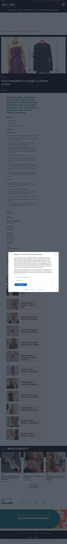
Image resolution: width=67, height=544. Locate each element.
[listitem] (33, 277)
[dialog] (33, 272)
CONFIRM (20, 284)
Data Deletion (26, 289)
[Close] (56, 254)
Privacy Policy (41, 289)
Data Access (33, 289)
